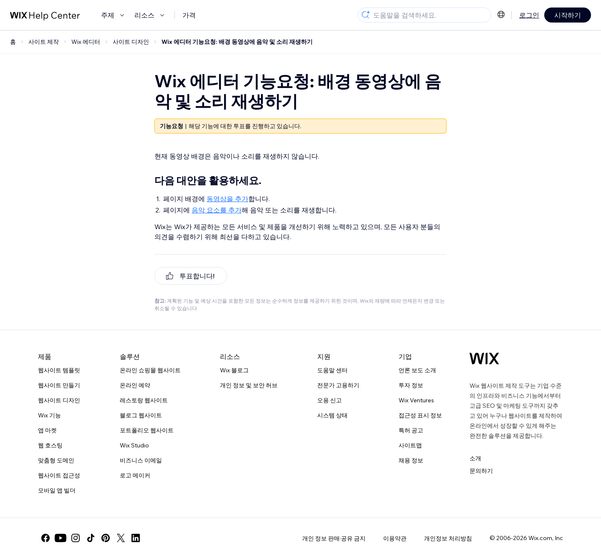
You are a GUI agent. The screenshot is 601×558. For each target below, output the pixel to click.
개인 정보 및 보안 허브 (249, 385)
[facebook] (45, 537)
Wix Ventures (416, 400)
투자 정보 (411, 385)
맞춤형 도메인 (56, 460)
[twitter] (120, 537)
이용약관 (395, 538)
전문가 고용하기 (338, 385)
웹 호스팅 (50, 445)
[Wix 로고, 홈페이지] (484, 358)
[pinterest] (105, 537)
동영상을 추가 (227, 198)
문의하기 (481, 471)
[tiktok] (90, 537)
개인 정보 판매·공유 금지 (334, 538)
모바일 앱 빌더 (57, 490)
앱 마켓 (47, 430)
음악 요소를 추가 (217, 210)
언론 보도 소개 (417, 370)
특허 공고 (411, 430)
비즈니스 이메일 (141, 460)
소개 (475, 458)
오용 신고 (329, 400)
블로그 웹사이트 (141, 415)
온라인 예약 (135, 385)
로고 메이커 (135, 475)
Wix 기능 (49, 415)
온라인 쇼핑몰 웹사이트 (150, 370)
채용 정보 (411, 460)
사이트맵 (410, 445)
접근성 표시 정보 (420, 415)
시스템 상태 (332, 415)
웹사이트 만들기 (59, 385)
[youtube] (60, 537)
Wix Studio (134, 445)
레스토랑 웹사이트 (144, 400)
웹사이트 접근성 (59, 475)
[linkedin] (135, 537)
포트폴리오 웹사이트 (147, 430)
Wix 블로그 (234, 370)
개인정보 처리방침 (448, 538)
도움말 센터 (332, 370)
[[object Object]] (190, 276)
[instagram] (75, 537)
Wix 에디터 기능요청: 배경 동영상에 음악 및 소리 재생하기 (237, 41)
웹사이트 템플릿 (59, 370)
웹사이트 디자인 (59, 400)
